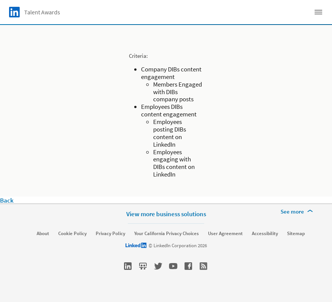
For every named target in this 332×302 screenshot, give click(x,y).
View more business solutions (166, 214)
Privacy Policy (110, 234)
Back (7, 200)
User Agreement (225, 234)
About (43, 234)
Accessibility (265, 234)
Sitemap (296, 234)
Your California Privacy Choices (166, 234)
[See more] (298, 211)
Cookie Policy (72, 234)
